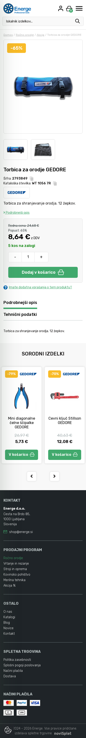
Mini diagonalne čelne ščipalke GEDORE (21, 422)
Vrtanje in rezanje (16, 564)
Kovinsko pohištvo (16, 575)
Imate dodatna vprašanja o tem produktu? (37, 287)
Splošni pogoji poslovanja (22, 665)
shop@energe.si (21, 532)
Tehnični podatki (20, 314)
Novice (8, 628)
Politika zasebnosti (17, 660)
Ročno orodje (25, 34)
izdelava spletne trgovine (33, 733)
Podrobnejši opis (16, 213)
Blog (6, 623)
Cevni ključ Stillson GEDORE (64, 420)
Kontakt (9, 634)
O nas (7, 612)
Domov (8, 34)
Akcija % (9, 586)
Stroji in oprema (15, 569)
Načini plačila (13, 671)
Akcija (40, 34)
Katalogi (9, 617)
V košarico (21, 454)
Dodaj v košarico (43, 272)
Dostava (9, 676)
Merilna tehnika (14, 580)
